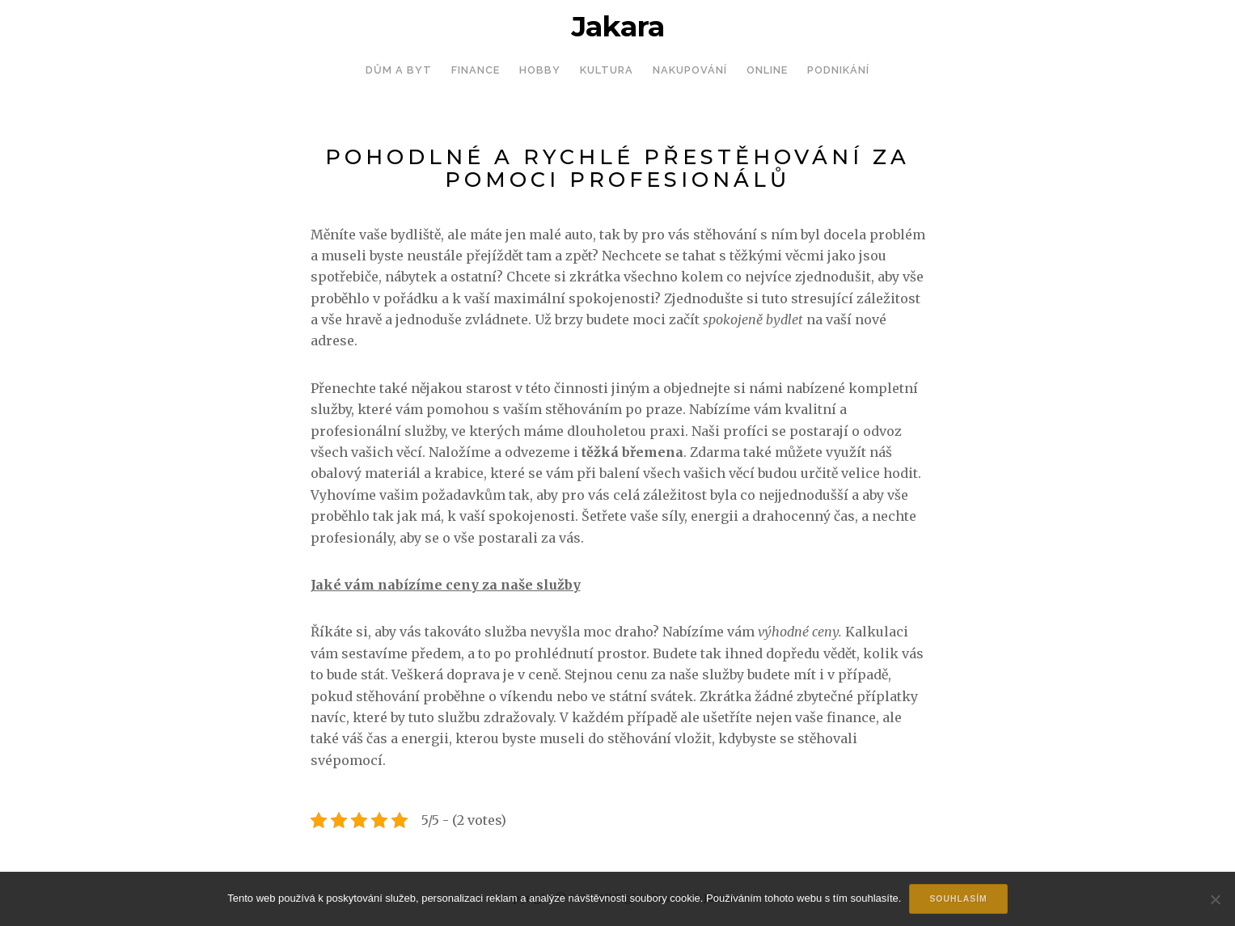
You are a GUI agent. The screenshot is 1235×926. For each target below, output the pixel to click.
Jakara (618, 27)
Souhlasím (958, 898)
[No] (1215, 899)
